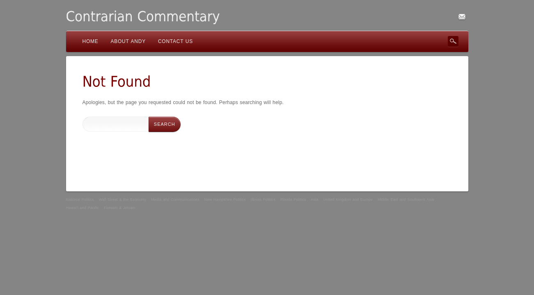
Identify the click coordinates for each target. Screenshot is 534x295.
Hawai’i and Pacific (82, 208)
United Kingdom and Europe (348, 199)
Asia (314, 199)
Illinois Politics (263, 199)
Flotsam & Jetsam (119, 208)
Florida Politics (293, 199)
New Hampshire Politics (225, 199)
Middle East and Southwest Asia (406, 199)
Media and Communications (175, 199)
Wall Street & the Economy (122, 199)
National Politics (80, 199)
